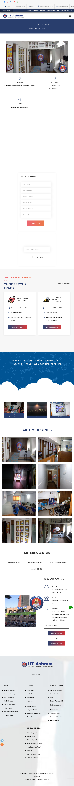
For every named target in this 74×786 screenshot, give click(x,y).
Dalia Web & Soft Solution (40, 779)
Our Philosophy (8, 701)
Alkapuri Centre (40, 28)
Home (8, 6)
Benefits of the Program (34, 743)
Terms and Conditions (57, 717)
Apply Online (54, 710)
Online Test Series (55, 694)
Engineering (30, 697)
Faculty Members (9, 704)
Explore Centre (56, 643)
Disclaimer (37, 776)
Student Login (63, 6)
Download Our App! (46, 6)
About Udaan (31, 736)
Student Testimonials (56, 701)
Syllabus (29, 750)
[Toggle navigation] (70, 16)
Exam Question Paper (33, 754)
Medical (29, 694)
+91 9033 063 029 (54, 86)
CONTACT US (8, 716)
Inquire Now (35, 223)
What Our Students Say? (11, 712)
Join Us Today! (37, 674)
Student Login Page (56, 690)
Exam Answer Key (32, 758)
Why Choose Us (9, 697)
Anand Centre (37, 569)
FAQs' (52, 697)
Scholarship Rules (32, 740)
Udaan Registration (33, 733)
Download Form (55, 713)
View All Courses (64, 284)
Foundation (30, 690)
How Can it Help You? (34, 747)
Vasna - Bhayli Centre (58, 563)
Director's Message (10, 694)
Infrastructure (8, 708)
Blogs (32, 6)
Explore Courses (17, 327)
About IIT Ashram (9, 690)
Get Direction (37, 257)
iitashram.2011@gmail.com (19, 107)
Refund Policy (54, 720)
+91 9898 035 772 (54, 88)
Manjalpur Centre (35, 563)
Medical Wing (20, 6)
